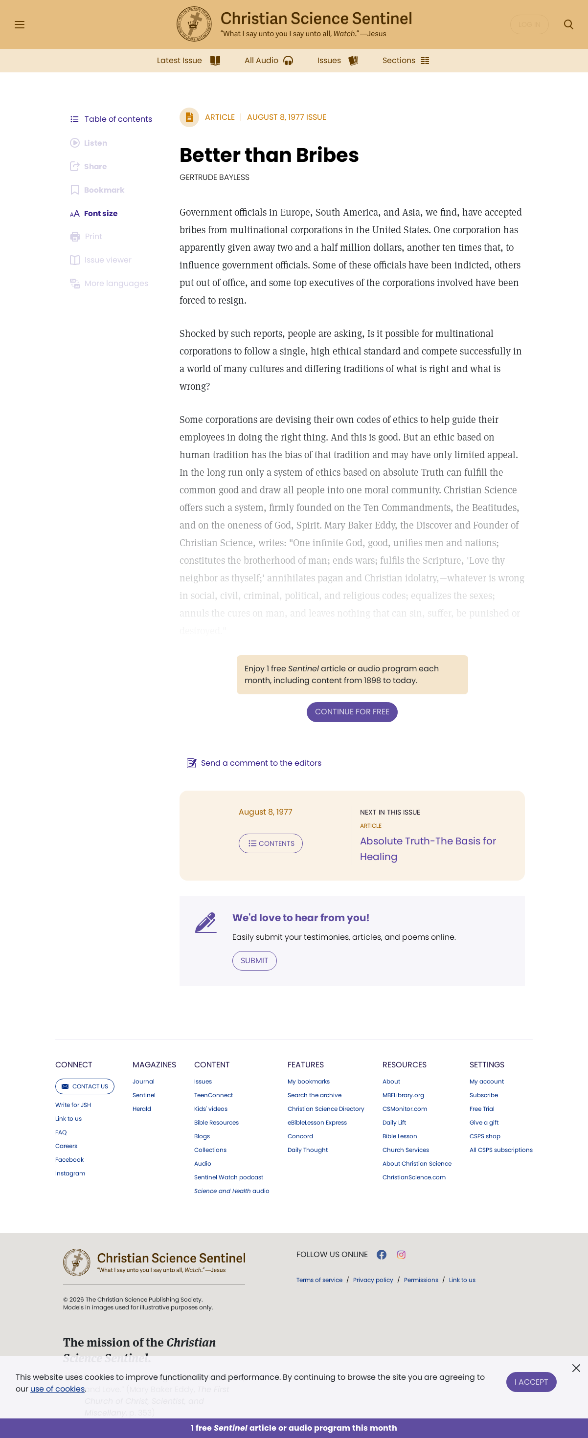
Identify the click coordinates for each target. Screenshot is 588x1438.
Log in (530, 24)
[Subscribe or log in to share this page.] (90, 166)
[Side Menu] (19, 25)
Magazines (154, 1064)
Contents (269, 843)
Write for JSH (73, 1104)
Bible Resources (216, 1122)
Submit (253, 960)
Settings (487, 1064)
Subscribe (484, 1095)
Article (218, 117)
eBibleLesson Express (317, 1122)
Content (212, 1064)
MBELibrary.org (403, 1095)
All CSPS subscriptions (501, 1149)
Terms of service (319, 1279)
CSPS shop (485, 1136)
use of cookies (57, 1388)
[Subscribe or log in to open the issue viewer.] (102, 260)
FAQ (61, 1132)
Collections (210, 1149)
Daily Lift (394, 1122)
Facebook (69, 1159)
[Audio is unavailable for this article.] (89, 143)
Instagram (70, 1173)
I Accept (531, 1381)
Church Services (406, 1149)
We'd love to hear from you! (299, 917)
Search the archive (314, 1095)
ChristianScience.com (414, 1177)
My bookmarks (309, 1081)
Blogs (202, 1136)
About (391, 1081)
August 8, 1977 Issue (284, 117)
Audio (202, 1163)
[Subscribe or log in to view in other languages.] (110, 283)
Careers (66, 1146)
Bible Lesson (400, 1136)
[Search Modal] (568, 25)
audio (232, 1191)
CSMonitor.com (405, 1108)
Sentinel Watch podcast (228, 1177)
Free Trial (482, 1108)
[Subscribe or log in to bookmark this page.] (98, 189)
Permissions (421, 1279)
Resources (405, 1064)
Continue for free (351, 711)
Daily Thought (308, 1149)
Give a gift (484, 1122)
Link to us (68, 1118)
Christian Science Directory (326, 1108)
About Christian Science (417, 1163)
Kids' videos (210, 1108)
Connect (73, 1064)
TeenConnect (213, 1095)
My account (487, 1081)
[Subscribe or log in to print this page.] (87, 236)
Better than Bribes (267, 155)
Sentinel (144, 1095)
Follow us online (332, 1254)
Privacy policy (373, 1279)
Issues (203, 1081)
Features (306, 1064)
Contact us (85, 1086)
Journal (144, 1081)
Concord (300, 1136)
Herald (142, 1108)
